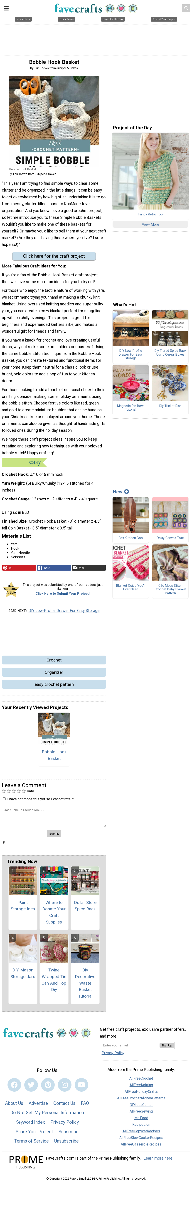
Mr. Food (141, 1120)
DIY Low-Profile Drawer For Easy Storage (64, 612)
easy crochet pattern (54, 686)
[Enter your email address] (130, 1047)
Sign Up (166, 1047)
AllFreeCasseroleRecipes (141, 1146)
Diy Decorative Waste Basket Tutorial (85, 985)
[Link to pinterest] (48, 1086)
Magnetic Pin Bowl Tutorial (130, 410)
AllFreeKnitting (141, 1087)
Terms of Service (31, 1143)
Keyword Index (30, 1124)
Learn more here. (158, 1160)
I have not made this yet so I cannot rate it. (40, 801)
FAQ (85, 1105)
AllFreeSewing (141, 1113)
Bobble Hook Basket (54, 757)
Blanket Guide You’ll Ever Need (130, 589)
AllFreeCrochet (141, 1080)
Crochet (54, 661)
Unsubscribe (66, 1143)
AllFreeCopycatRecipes (141, 1133)
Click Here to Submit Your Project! (63, 595)
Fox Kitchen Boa (131, 540)
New (121, 493)
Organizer (54, 673)
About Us (14, 1105)
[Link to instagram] (64, 1086)
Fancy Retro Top (150, 216)
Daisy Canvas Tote (170, 540)
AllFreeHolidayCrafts (141, 1093)
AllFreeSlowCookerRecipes (141, 1139)
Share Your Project (34, 1133)
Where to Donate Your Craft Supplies (54, 913)
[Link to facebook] (14, 1086)
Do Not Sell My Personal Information (47, 1114)
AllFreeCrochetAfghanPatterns (141, 1100)
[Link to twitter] (31, 1086)
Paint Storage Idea (23, 907)
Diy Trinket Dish (170, 408)
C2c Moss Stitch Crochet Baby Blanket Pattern (170, 591)
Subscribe (69, 1133)
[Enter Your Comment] (54, 818)
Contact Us (64, 1105)
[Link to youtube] (81, 1086)
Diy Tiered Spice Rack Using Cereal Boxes (170, 354)
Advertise (38, 1105)
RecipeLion (141, 1126)
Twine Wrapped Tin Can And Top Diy (54, 981)
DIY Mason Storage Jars (22, 975)
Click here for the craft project (54, 258)
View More (150, 226)
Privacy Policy (64, 1124)
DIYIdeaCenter (141, 1106)
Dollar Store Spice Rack (85, 907)
